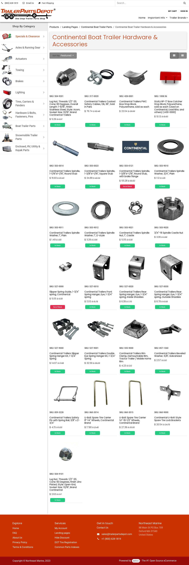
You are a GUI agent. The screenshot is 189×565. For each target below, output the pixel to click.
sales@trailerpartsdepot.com (117, 534)
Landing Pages (70, 27)
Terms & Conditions (23, 547)
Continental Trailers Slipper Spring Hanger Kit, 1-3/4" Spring (64, 356)
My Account (61, 528)
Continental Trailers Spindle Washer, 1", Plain (64, 234)
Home (16, 528)
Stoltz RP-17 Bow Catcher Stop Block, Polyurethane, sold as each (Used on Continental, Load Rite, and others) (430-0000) (169, 107)
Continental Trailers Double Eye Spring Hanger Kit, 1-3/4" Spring (99, 356)
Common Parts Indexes (67, 547)
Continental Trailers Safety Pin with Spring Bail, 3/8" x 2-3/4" (64, 420)
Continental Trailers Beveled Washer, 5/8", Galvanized (169, 355)
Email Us (30, 3)
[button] (63, 55)
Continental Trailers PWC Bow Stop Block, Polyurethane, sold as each (134, 104)
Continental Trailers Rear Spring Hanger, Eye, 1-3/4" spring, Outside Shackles (168, 294)
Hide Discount (62, 537)
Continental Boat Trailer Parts (96, 27)
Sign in (184, 11)
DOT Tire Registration (66, 542)
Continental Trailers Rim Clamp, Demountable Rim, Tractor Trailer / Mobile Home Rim (135, 357)
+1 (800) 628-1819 (111, 538)
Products (54, 27)
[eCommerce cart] (172, 11)
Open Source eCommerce (163, 560)
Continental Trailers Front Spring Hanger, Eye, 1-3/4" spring (98, 294)
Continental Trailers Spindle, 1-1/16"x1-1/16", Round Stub (64, 172)
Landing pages (62, 533)
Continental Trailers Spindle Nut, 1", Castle (134, 234)
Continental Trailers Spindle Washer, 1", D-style (99, 234)
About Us (17, 537)
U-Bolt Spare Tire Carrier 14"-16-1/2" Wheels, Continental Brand (132, 420)
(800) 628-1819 (11, 3)
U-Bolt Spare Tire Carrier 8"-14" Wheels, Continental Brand (99, 420)
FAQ (15, 533)
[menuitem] (142, 18)
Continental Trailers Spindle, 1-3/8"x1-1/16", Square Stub (99, 172)
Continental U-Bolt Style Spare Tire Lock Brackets (167, 419)
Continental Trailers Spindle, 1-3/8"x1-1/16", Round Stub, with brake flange (134, 173)
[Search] (184, 3)
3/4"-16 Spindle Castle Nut (168, 232)
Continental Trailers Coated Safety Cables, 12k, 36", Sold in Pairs (99, 104)
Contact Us (102, 527)
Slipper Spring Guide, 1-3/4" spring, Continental (64, 293)
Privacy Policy (20, 542)
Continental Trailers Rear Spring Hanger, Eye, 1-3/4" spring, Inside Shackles (133, 294)
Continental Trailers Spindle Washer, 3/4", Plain (169, 172)
